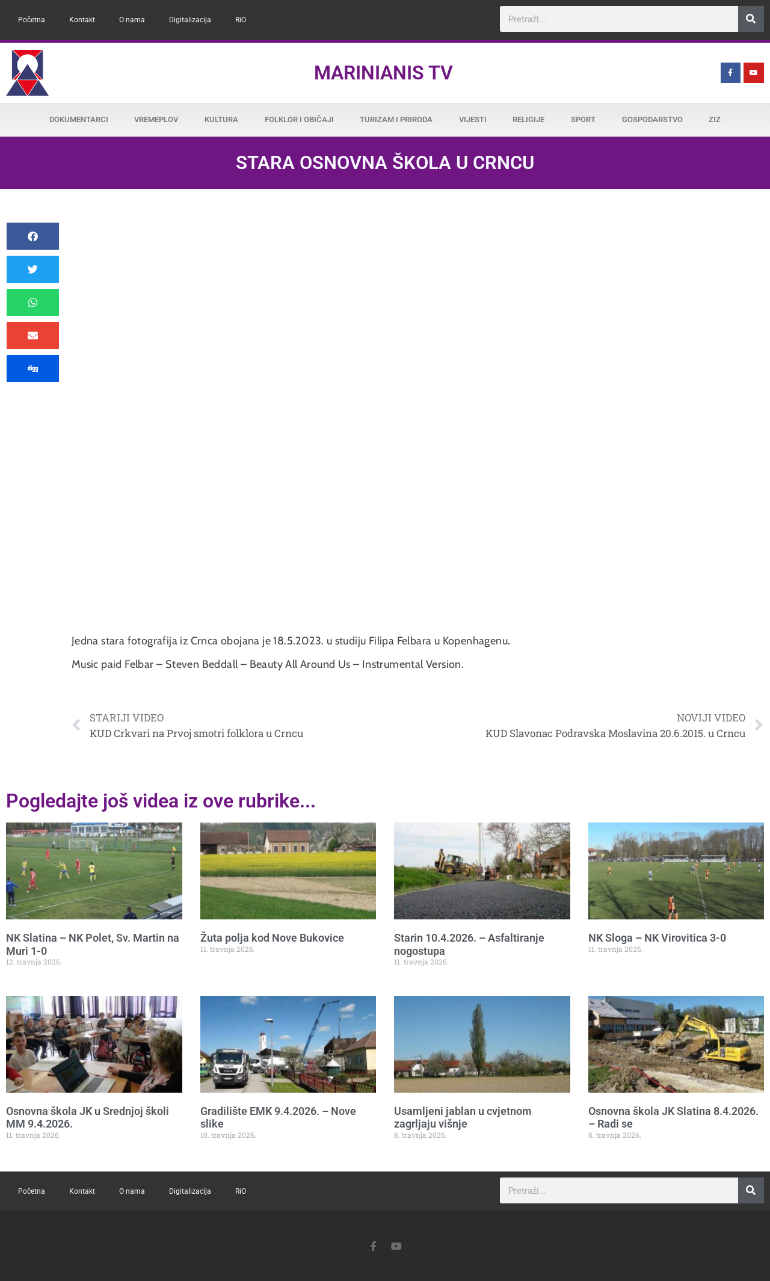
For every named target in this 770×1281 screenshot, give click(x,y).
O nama (132, 20)
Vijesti (473, 119)
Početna (31, 20)
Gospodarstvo (652, 119)
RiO (240, 20)
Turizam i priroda (396, 119)
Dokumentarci (78, 119)
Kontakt (82, 20)
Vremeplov (156, 119)
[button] (33, 236)
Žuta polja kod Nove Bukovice (272, 937)
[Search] (751, 19)
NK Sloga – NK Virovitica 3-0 (657, 937)
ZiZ (715, 119)
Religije (528, 119)
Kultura (221, 119)
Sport (583, 119)
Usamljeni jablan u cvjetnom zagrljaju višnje (463, 1118)
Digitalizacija (190, 20)
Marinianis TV (383, 72)
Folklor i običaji (299, 119)
